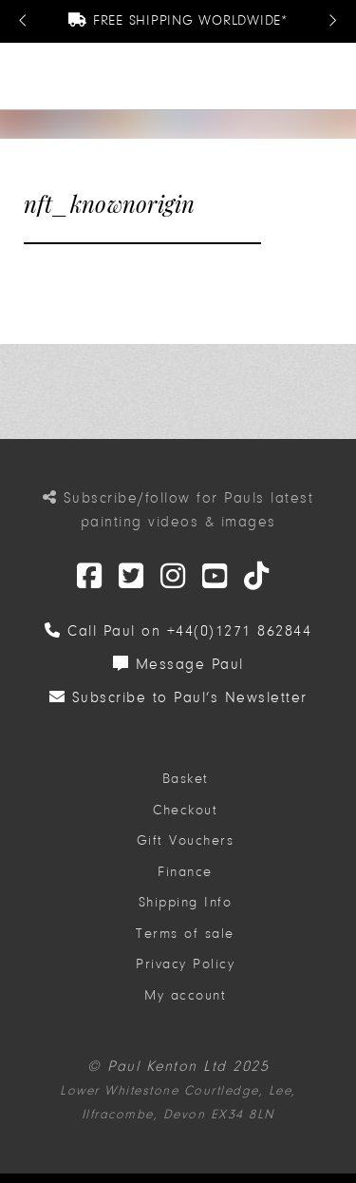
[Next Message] (332, 21)
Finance (185, 872)
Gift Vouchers (185, 840)
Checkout (185, 810)
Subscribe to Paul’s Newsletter (178, 697)
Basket (185, 779)
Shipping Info (186, 902)
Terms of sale (185, 933)
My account (185, 995)
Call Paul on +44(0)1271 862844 (178, 630)
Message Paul (178, 664)
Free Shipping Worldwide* (178, 20)
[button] (334, 76)
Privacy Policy (185, 964)
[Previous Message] (23, 21)
